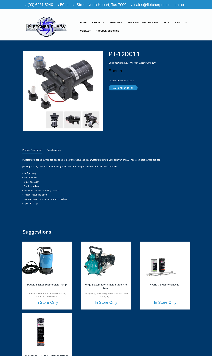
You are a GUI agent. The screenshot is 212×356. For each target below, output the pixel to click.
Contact (85, 31)
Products (98, 22)
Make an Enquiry (123, 88)
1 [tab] (82, 275)
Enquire (116, 70)
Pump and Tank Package (143, 22)
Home (83, 22)
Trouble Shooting (107, 31)
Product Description (32, 150)
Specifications (54, 150)
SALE (167, 22)
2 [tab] (86, 275)
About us (181, 22)
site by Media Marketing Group (174, 352)
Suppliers (116, 22)
